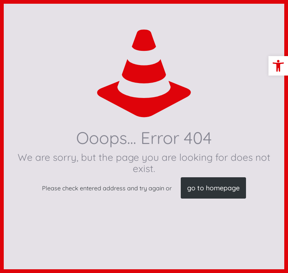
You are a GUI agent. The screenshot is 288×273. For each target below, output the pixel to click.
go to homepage (213, 188)
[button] (278, 66)
